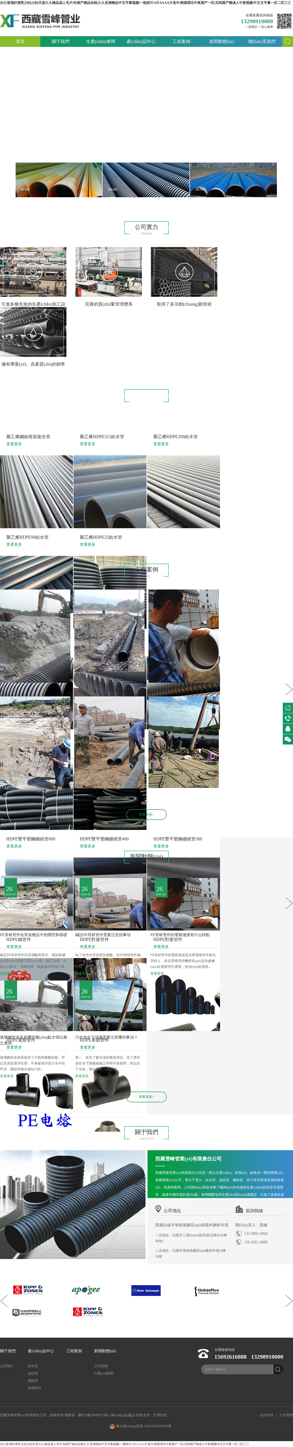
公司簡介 (7, 1366)
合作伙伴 (266, 1415)
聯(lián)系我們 (261, 41)
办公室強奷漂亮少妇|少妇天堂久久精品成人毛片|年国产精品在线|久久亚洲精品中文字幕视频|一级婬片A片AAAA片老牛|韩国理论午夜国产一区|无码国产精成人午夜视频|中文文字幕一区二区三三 (124, 1444)
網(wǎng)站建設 (123, 1415)
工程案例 (181, 41)
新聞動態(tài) (221, 41)
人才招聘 (286, 1415)
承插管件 (197, 415)
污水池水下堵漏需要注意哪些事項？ (106, 1037)
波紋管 (127, 415)
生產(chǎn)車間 (100, 41)
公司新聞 (101, 1366)
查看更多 (7, 973)
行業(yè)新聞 (103, 1373)
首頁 (20, 41)
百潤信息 (160, 1415)
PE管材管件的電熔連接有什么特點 (180, 935)
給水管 (93, 415)
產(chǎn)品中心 (141, 41)
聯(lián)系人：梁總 (251, 1225)
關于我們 (60, 41)
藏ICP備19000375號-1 (94, 1415)
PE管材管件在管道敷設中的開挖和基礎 (33, 935)
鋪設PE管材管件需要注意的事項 (103, 935)
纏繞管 (161, 415)
